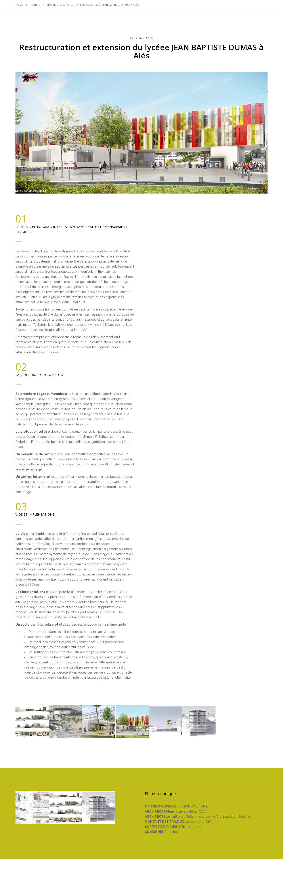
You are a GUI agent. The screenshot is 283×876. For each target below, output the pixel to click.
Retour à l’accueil (141, 775)
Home (19, 4)
